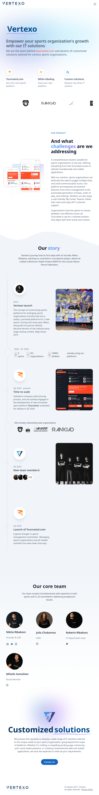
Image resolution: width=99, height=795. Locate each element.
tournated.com (45, 51)
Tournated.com (14, 79)
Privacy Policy (87, 789)
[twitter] (12, 644)
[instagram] (16, 644)
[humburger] (95, 4)
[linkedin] (7, 644)
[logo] (13, 4)
